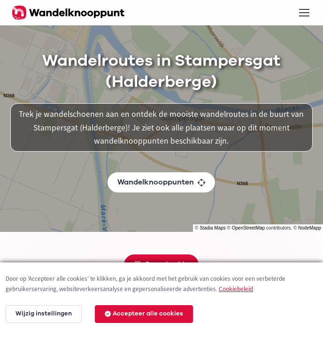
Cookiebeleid (236, 289)
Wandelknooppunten (161, 182)
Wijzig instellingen (43, 313)
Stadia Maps (213, 227)
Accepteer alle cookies (144, 313)
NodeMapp (309, 227)
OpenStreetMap (248, 227)
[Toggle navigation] (304, 12)
